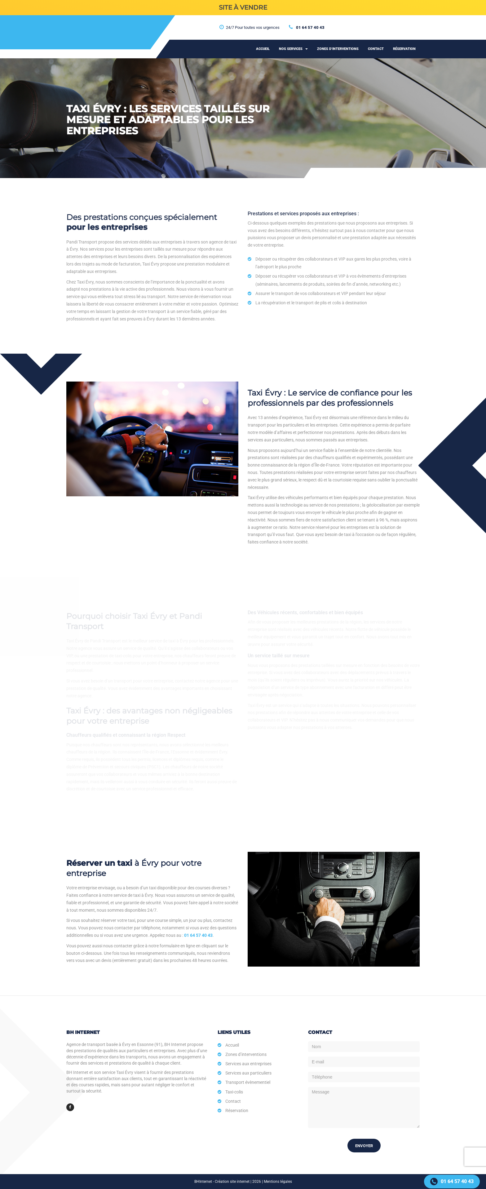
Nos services (293, 49)
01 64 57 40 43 (310, 27)
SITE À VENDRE (243, 7)
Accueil (263, 49)
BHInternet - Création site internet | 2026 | (229, 1181)
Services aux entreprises (248, 1063)
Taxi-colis (234, 1091)
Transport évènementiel (247, 1082)
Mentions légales (278, 1181)
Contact (376, 49)
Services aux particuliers (248, 1073)
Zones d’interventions (338, 49)
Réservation (404, 49)
